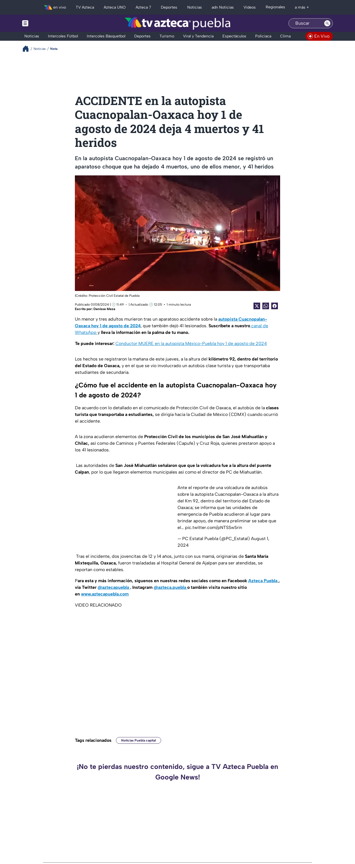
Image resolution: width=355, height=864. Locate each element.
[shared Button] (265, 306)
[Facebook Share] (274, 306)
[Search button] (327, 23)
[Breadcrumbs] (28, 48)
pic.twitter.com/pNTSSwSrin (213, 527)
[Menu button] (44, 23)
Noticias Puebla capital (138, 740)
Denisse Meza (104, 309)
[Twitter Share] (256, 306)
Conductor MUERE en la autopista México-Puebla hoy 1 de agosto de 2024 (191, 343)
